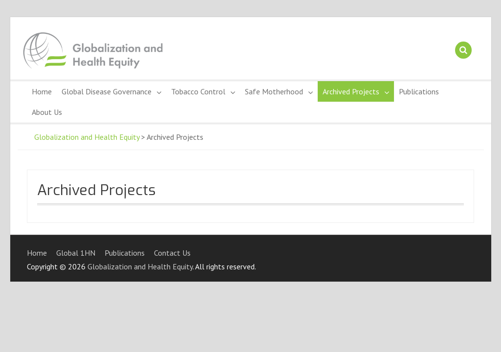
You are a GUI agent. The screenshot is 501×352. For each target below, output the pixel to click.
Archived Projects (351, 91)
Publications (419, 91)
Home (42, 91)
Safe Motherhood (274, 91)
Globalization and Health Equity (86, 137)
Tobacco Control (198, 91)
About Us (47, 112)
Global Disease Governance (107, 91)
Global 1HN (75, 253)
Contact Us (172, 253)
